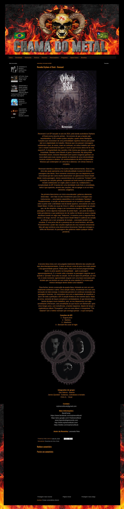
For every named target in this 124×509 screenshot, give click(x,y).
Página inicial (67, 497)
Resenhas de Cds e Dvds (52, 441)
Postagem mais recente (44, 497)
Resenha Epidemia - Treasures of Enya (22, 102)
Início (11, 57)
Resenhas (84, 57)
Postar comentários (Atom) (50, 500)
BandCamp (66, 413)
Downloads (18, 57)
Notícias (36, 57)
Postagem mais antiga (88, 497)
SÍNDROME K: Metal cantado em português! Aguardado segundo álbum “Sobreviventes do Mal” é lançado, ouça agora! (19, 90)
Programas (64, 57)
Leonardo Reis (74, 431)
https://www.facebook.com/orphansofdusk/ (66, 415)
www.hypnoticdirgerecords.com (66, 420)
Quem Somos (74, 57)
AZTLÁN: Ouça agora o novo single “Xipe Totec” (23, 78)
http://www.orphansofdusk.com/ (66, 422)
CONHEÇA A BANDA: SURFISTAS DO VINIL (23, 69)
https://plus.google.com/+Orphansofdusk (66, 418)
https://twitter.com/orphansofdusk (66, 425)
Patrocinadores (54, 57)
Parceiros (44, 57)
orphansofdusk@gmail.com (66, 406)
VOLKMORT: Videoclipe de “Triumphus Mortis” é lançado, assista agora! (20, 113)
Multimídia (28, 57)
